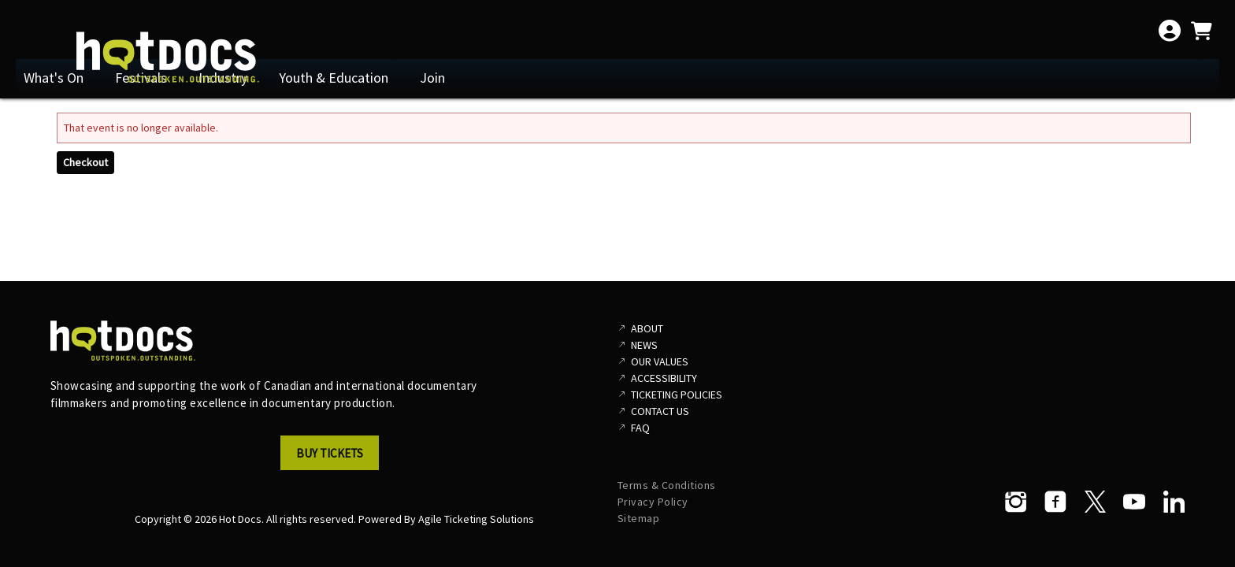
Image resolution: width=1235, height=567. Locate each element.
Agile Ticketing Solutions (476, 519)
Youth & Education (333, 78)
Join (432, 78)
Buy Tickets (329, 453)
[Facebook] (1055, 502)
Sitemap (639, 518)
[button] (334, 457)
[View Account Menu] (1170, 31)
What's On (53, 78)
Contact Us (660, 411)
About (647, 328)
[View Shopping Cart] (1201, 31)
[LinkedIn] (1174, 502)
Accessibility (664, 378)
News (644, 345)
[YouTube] (1134, 502)
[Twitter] (1095, 502)
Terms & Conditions (667, 485)
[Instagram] (1016, 502)
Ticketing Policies (676, 394)
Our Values (659, 361)
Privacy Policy (653, 502)
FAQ (640, 428)
